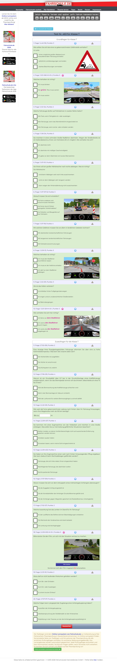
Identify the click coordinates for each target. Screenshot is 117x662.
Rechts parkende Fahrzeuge (47, 472)
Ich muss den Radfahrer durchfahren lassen (46, 260)
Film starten (66, 564)
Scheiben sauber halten (46, 438)
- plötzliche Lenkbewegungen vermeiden (52, 61)
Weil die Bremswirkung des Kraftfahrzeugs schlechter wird (58, 387)
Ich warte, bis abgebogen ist (49, 330)
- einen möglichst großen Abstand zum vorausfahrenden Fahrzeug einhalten (51, 55)
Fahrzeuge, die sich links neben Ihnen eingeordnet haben (58, 461)
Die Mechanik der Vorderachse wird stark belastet (55, 520)
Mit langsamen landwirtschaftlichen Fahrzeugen (54, 238)
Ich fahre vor (49, 318)
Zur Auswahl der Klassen (43, 29)
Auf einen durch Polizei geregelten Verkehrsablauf (47, 207)
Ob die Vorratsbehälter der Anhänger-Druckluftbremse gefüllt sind (61, 493)
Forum (87, 10)
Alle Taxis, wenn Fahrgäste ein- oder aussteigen (54, 116)
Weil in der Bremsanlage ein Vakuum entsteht (54, 393)
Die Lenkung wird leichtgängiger (49, 526)
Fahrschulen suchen (33, 10)
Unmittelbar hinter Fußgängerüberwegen (52, 291)
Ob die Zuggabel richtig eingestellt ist (51, 488)
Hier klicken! (9, 24)
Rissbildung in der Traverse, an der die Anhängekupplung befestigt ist (62, 619)
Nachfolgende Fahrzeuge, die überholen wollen (54, 467)
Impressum (97, 10)
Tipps (73, 10)
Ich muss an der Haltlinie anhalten (50, 265)
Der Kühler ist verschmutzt (47, 362)
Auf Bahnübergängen (45, 302)
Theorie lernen (63, 10)
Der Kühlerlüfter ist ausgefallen (48, 357)
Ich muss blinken (44, 84)
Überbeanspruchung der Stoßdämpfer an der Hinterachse (58, 614)
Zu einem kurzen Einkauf (46, 592)
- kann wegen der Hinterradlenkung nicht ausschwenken (57, 185)
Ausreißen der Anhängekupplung (49, 608)
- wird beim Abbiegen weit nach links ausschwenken (56, 174)
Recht (80, 10)
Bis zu (36, 415)
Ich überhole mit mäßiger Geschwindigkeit (53, 150)
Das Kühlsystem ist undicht (47, 368)
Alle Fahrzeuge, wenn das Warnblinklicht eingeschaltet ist (58, 122)
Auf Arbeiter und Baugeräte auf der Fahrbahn (49, 213)
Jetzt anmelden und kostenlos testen (47, 649)
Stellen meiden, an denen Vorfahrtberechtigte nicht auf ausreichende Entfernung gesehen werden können (66, 432)
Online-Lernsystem (9, 16)
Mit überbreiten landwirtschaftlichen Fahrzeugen (55, 233)
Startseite (19, 10)
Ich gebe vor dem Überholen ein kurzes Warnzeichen (56, 156)
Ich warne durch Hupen (48, 324)
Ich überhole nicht (44, 145)
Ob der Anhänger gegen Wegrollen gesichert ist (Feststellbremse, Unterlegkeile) (65, 499)
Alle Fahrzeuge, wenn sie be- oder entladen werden (55, 127)
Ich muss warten (43, 95)
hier (95, 660)
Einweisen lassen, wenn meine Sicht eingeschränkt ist (56, 443)
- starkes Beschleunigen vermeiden (50, 66)
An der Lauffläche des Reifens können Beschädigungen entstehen (61, 515)
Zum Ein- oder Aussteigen (47, 587)
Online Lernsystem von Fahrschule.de (66, 634)
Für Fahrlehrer (49, 10)
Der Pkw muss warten (48, 90)
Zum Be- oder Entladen (46, 581)
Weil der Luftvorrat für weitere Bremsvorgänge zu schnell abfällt (60, 398)
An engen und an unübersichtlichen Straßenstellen (55, 297)
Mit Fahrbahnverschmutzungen (49, 244)
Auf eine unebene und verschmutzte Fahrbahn (46, 201)
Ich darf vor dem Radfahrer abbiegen (47, 271)
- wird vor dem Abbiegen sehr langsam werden (54, 180)
